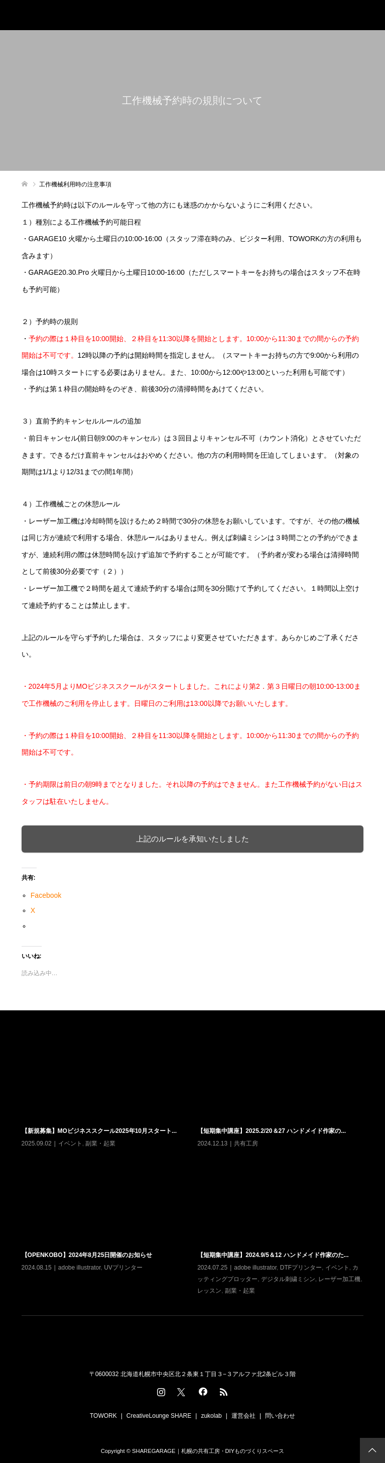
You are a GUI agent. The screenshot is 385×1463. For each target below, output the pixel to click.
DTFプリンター (301, 1267)
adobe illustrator (79, 1267)
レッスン (209, 1290)
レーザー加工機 (339, 1279)
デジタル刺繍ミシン (288, 1279)
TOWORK (103, 1415)
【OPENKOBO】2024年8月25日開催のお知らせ (87, 1255)
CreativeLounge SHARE (158, 1415)
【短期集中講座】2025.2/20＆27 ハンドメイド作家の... (271, 1130)
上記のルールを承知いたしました (192, 838)
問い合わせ (280, 1415)
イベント (70, 1143)
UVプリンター (123, 1267)
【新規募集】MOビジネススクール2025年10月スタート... (99, 1130)
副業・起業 (100, 1143)
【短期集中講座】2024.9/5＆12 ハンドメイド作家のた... (272, 1255)
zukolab (211, 1415)
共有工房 (246, 1143)
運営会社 (243, 1415)
